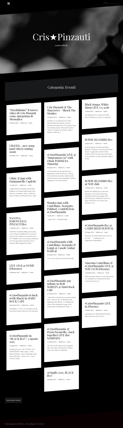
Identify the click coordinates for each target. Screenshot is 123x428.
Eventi (30, 123)
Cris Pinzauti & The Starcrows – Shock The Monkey (61, 110)
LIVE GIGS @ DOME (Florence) (21, 267)
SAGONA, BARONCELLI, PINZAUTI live (18, 221)
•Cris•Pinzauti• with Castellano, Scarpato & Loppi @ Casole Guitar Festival (61, 246)
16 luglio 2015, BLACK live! (60, 374)
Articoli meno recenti (13, 400)
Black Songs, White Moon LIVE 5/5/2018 (97, 106)
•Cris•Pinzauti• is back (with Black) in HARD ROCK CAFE (23, 298)
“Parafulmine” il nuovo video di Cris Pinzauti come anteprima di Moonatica (23, 114)
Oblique (32, 424)
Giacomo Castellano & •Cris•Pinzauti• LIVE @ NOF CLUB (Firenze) (99, 266)
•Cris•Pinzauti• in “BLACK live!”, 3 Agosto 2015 (23, 339)
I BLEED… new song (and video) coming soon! (22, 149)
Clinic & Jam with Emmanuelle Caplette (22, 179)
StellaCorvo (24, 123)
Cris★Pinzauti (61, 36)
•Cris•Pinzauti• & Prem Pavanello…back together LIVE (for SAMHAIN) (61, 333)
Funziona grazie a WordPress (14, 424)
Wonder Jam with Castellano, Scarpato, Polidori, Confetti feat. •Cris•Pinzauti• (61, 207)
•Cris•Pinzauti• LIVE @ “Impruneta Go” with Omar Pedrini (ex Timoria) (61, 159)
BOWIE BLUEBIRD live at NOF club (98, 182)
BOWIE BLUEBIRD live (98, 139)
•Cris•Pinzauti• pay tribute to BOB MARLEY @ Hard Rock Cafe (61, 285)
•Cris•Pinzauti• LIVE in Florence (98, 305)
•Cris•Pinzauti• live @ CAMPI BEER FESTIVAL (99, 226)
